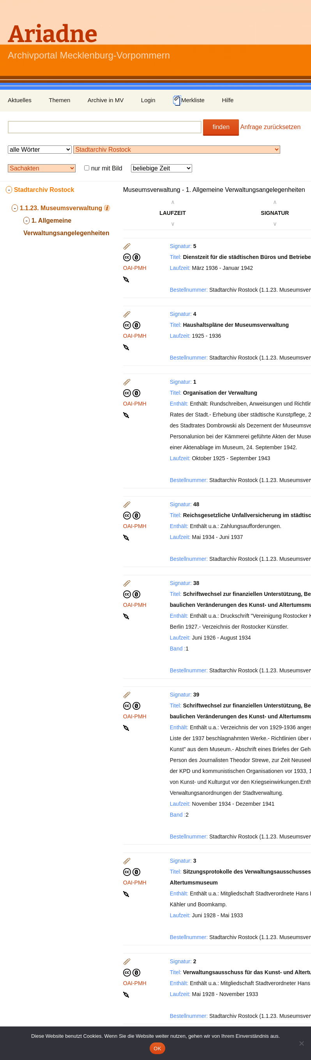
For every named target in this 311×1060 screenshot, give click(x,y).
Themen (59, 100)
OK (157, 1048)
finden (221, 127)
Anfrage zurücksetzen (270, 127)
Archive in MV (106, 100)
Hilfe (227, 100)
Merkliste (189, 101)
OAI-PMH (135, 268)
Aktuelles (20, 100)
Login (148, 100)
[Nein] (301, 1043)
